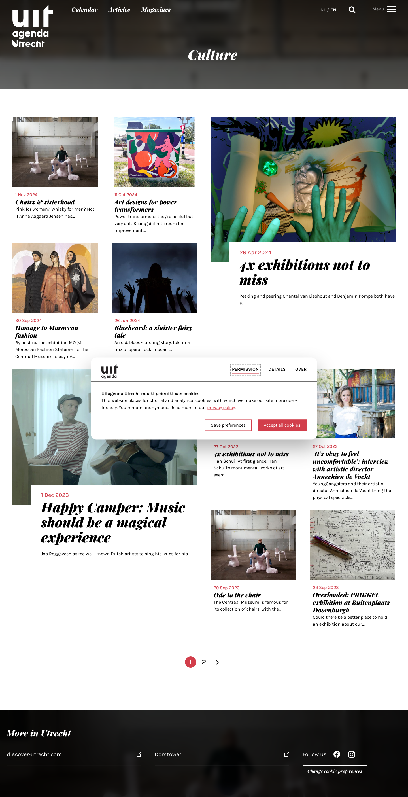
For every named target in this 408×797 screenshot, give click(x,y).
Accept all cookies (282, 425)
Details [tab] (277, 369)
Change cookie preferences (334, 771)
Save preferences (228, 425)
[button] (391, 9)
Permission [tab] (245, 369)
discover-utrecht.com (34, 754)
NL (323, 9)
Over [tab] (301, 369)
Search (352, 9)
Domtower (168, 754)
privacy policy (221, 407)
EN (333, 9)
